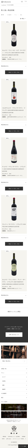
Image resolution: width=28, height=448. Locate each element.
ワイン (15, 14)
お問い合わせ (8, 438)
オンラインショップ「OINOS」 (18, 438)
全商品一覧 (3, 368)
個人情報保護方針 (14, 442)
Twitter (16, 433)
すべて (2, 14)
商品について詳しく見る (14, 72)
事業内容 (4, 436)
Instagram (14, 433)
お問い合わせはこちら (14, 334)
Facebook (11, 433)
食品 (21, 14)
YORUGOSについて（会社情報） (14, 436)
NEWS (3, 438)
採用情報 (23, 436)
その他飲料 (9, 14)
